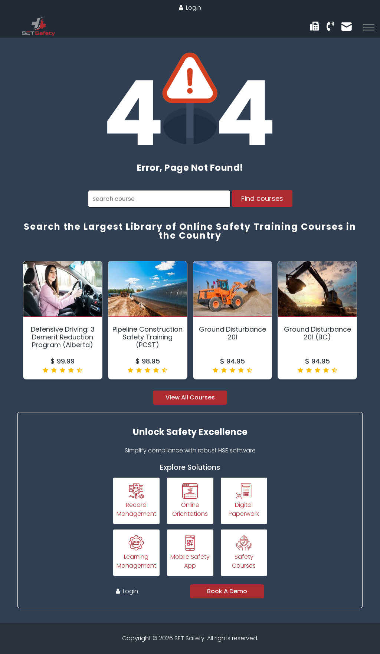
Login (190, 7)
